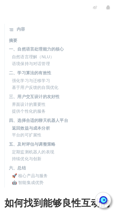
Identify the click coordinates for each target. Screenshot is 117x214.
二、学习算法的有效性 (30, 72)
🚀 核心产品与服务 (30, 175)
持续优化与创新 (26, 158)
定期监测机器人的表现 (33, 152)
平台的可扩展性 (26, 135)
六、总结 (17, 168)
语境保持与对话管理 (31, 63)
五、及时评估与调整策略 (32, 144)
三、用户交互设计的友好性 (34, 96)
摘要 (13, 40)
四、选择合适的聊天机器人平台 (38, 120)
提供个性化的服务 (29, 111)
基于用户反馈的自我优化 (35, 87)
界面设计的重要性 (29, 104)
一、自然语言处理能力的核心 (36, 49)
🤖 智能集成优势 (28, 182)
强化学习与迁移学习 (31, 80)
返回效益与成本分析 (31, 128)
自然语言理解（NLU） (33, 56)
